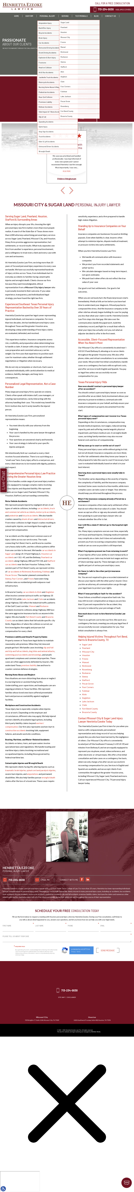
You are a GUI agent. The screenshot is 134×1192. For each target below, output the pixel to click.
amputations (32, 774)
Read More (67, 197)
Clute (40, 599)
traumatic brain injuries (15, 770)
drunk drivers (28, 519)
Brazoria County (89, 712)
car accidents (43, 508)
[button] (63, 222)
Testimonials (81, 16)
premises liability (29, 665)
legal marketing (76, 1032)
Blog (96, 16)
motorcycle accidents (45, 512)
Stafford (86, 680)
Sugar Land (87, 644)
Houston (86, 655)
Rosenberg (36, 571)
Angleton (50, 592)
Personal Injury (47, 16)
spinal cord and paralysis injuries (41, 770)
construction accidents (15, 730)
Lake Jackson (28, 599)
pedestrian (13, 515)
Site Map (61, 997)
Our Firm (29, 16)
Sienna (8, 578)
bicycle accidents (30, 515)
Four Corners (17, 578)
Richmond (86, 666)
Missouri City (88, 651)
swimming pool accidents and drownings (23, 654)
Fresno (31, 578)
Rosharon (44, 606)
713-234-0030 (106, 9)
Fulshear (46, 571)
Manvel (32, 606)
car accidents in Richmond (19, 571)
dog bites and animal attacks (42, 651)
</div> (20, 1181)
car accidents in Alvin (32, 592)
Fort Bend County (33, 617)
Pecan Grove (11, 575)
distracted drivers (46, 519)
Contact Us (110, 16)
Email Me (116, 879)
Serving (65, 16)
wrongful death (48, 777)
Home (16, 16)
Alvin (84, 694)
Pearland (86, 648)
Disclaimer (71, 997)
